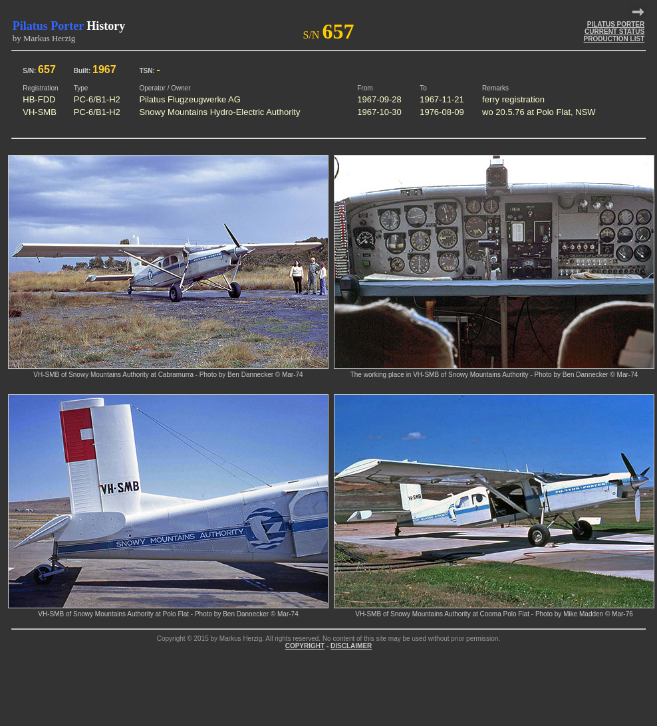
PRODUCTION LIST (614, 39)
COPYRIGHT (305, 646)
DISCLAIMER (351, 646)
